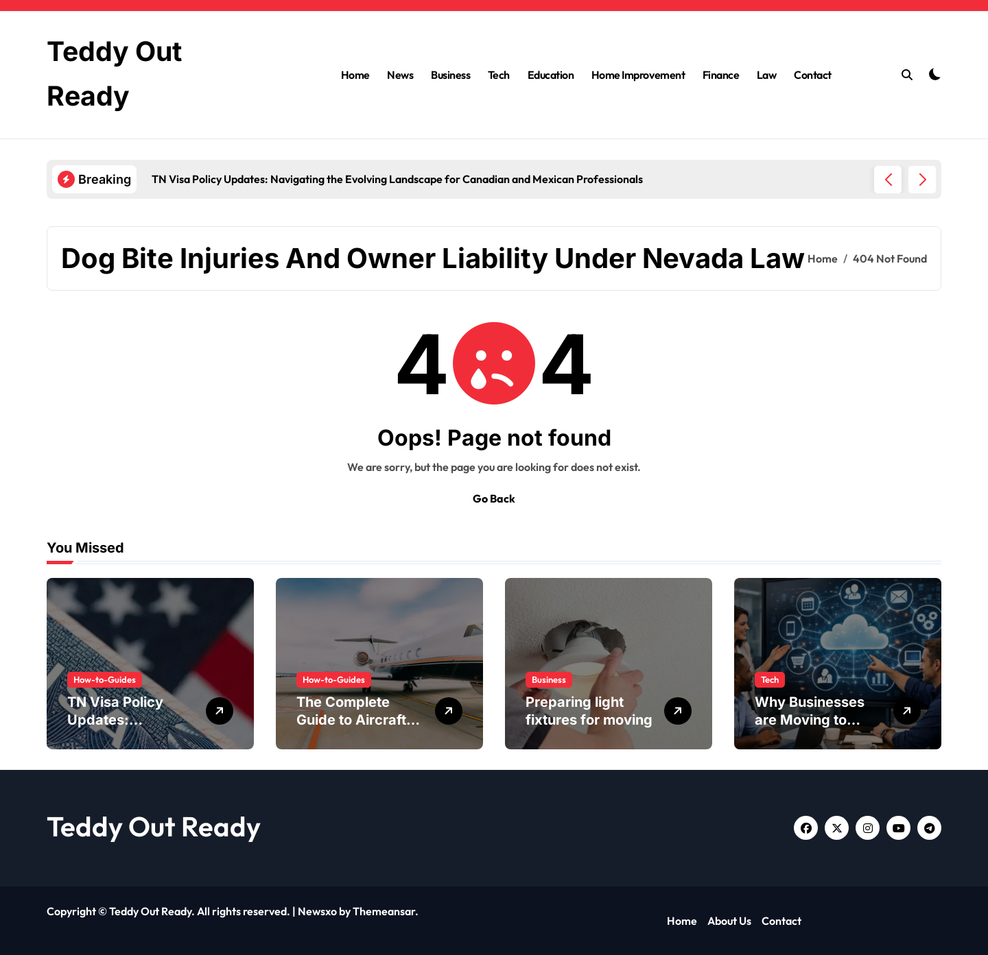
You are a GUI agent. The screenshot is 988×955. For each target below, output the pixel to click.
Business (450, 75)
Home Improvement (638, 75)
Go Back (494, 498)
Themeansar (384, 911)
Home (355, 75)
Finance (721, 75)
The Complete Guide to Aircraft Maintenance (351, 720)
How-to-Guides (104, 679)
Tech (499, 75)
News (400, 75)
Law (767, 75)
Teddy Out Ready (154, 826)
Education (551, 75)
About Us (729, 921)
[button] (922, 179)
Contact (813, 75)
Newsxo (317, 911)
